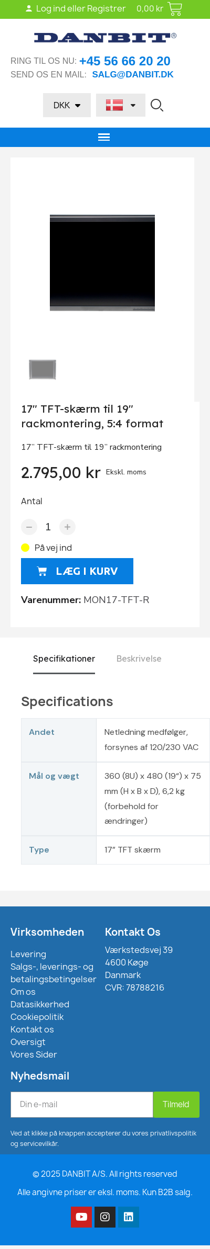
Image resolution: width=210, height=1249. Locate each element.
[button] (157, 105)
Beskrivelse (139, 658)
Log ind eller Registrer (75, 8)
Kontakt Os (133, 932)
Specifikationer (64, 658)
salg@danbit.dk (132, 75)
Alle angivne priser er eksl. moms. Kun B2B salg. (105, 1192)
